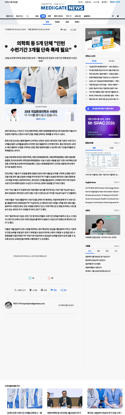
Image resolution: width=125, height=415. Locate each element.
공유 (74, 29)
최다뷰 (94, 61)
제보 (64, 29)
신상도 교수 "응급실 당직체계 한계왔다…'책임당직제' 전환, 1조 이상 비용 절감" (104, 81)
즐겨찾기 (104, 2)
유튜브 (77, 22)
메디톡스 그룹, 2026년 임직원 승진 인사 (97, 271)
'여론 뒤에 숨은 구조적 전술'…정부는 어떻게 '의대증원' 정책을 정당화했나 (104, 84)
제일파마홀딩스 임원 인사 (93, 267)
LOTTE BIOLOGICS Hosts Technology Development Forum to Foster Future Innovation (102, 188)
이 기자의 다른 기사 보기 (66, 305)
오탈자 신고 (21, 290)
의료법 (57, 22)
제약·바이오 (58, 16)
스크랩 (34, 290)
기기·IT (68, 16)
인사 (89, 251)
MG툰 (111, 148)
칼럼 (94, 148)
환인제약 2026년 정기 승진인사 (95, 260)
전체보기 (116, 143)
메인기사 (9, 16)
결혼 (98, 251)
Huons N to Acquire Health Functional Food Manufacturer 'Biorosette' (102, 199)
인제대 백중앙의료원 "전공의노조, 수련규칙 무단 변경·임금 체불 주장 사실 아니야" (104, 77)
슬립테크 (87, 16)
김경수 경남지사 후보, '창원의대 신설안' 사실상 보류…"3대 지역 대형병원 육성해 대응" (104, 88)
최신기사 (19, 16)
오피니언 (78, 16)
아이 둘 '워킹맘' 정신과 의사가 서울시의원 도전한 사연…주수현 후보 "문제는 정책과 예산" (104, 70)
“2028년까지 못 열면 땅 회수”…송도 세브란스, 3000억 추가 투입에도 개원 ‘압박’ (104, 66)
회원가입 (88, 2)
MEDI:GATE (115, 2)
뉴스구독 (96, 2)
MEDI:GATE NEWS (62, 7)
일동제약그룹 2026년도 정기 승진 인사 (97, 256)
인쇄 (45, 290)
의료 (36, 16)
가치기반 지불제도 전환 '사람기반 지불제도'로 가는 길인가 (104, 92)
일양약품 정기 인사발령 (92, 264)
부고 (115, 251)
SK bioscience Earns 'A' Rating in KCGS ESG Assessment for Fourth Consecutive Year (102, 195)
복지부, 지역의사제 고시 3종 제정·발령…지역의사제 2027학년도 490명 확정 (104, 95)
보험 (67, 22)
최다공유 (111, 61)
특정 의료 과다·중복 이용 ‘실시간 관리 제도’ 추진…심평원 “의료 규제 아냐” (104, 99)
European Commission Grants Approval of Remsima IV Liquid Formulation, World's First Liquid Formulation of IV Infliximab (102, 202)
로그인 (80, 2)
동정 (107, 251)
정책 (43, 16)
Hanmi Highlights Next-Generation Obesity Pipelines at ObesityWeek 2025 (102, 191)
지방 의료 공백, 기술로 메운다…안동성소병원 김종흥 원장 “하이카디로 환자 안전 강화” (104, 74)
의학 (49, 16)
